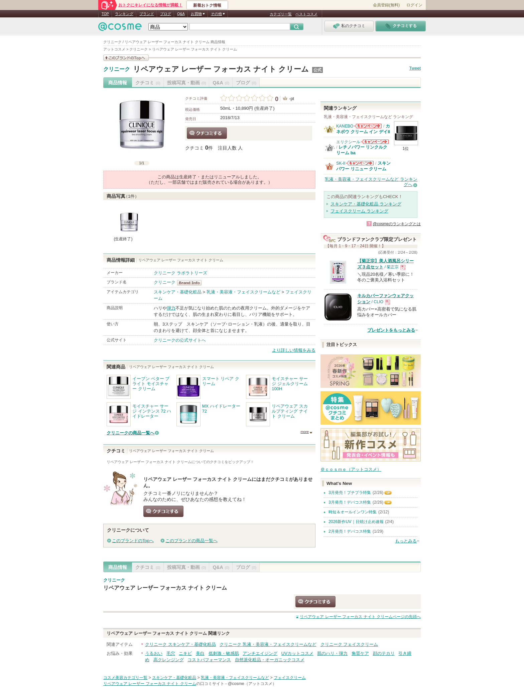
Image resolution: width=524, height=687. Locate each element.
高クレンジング (168, 659)
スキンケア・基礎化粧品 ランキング (366, 203)
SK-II (340, 163)
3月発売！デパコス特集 (350, 502)
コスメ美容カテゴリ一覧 (125, 677)
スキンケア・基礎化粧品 (178, 291)
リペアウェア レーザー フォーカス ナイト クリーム (221, 69)
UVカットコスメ (297, 653)
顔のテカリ (384, 653)
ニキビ (185, 653)
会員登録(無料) (386, 5)
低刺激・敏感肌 (224, 653)
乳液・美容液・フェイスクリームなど (243, 291)
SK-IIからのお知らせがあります (360, 163)
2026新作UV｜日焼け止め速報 (356, 521)
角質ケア (360, 653)
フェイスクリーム (290, 677)
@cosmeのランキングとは (397, 224)
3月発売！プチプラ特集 (350, 492)
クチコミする (207, 133)
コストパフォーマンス (209, 659)
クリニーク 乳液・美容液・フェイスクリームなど (268, 644)
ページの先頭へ (360, 616)
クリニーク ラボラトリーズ (180, 272)
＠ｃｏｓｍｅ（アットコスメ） (350, 469)
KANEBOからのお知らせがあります (368, 126)
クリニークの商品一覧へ (130, 432)
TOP (105, 14)
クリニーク (116, 69)
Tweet (415, 68)
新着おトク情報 (207, 5)
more (304, 432)
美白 (200, 653)
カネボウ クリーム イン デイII (363, 128)
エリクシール (348, 142)
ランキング (124, 14)
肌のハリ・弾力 (332, 653)
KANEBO (344, 126)
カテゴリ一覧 (281, 14)
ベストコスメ (306, 14)
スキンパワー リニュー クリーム (363, 166)
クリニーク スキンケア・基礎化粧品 (180, 644)
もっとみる (406, 540)
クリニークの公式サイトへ (180, 340)
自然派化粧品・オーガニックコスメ (269, 659)
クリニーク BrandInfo (191, 282)
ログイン (414, 5)
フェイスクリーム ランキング (359, 210)
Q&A (181, 14)
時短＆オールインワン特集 (353, 512)
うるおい (153, 653)
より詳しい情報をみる (293, 350)
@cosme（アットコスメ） (252, 683)
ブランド (146, 14)
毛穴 (170, 653)
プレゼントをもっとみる (391, 330)
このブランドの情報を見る (126, 58)
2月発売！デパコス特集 (350, 531)
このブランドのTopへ (133, 540)
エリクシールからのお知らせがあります (375, 142)
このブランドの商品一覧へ (191, 540)
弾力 (171, 308)
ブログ (165, 14)
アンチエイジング (260, 653)
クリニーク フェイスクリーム (349, 644)
